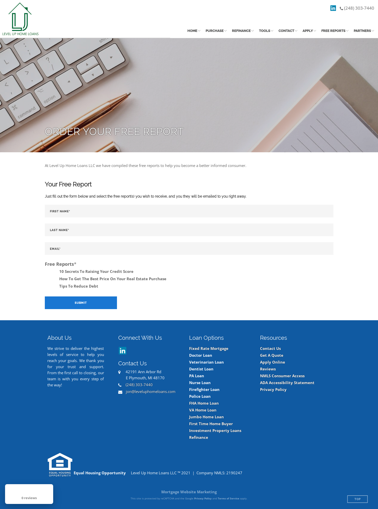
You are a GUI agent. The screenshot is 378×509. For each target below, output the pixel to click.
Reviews (268, 369)
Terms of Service (228, 498)
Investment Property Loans (215, 430)
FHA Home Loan (204, 403)
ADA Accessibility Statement (287, 382)
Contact (286, 31)
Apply (308, 31)
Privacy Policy (273, 389)
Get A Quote (271, 355)
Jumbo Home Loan (206, 416)
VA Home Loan (202, 410)
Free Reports (333, 31)
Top (357, 499)
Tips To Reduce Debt (78, 286)
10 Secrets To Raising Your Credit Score (96, 271)
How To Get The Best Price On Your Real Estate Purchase (112, 278)
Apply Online (272, 362)
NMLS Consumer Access (282, 375)
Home (192, 31)
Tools (264, 31)
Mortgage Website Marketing (189, 491)
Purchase (215, 31)
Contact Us (270, 348)
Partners (362, 31)
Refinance (241, 31)
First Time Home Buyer (211, 423)
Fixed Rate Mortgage (208, 348)
